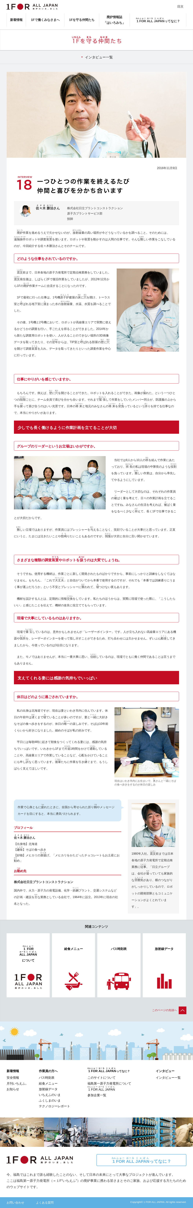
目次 (180, 6)
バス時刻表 (46, 1077)
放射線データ (48, 1089)
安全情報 (13, 1077)
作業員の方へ (48, 1071)
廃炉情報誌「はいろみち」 (114, 20)
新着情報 (16, 20)
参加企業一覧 (97, 1095)
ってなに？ (141, 1160)
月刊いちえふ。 (17, 1083)
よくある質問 (45, 1202)
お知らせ (13, 1089)
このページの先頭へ (169, 1010)
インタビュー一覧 (99, 57)
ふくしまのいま (50, 1100)
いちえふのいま (50, 1095)
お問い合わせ (15, 1202)
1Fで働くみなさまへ (45, 20)
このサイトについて (102, 1077)
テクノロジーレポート (54, 1106)
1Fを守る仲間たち (81, 20)
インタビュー (165, 1071)
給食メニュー (48, 1083)
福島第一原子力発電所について (109, 1083)
